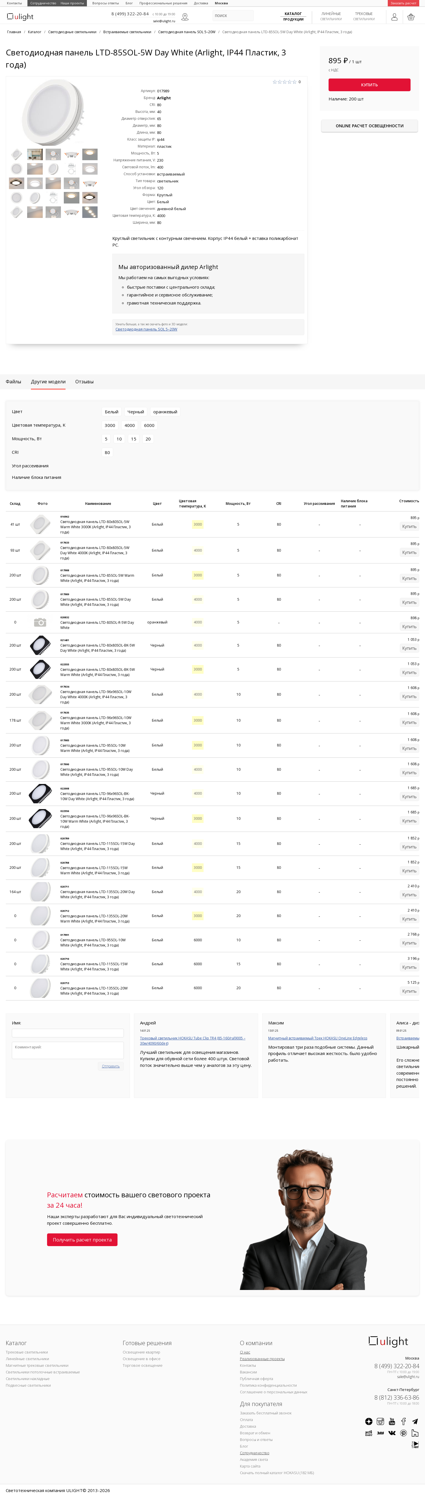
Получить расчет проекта (82, 1240)
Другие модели (48, 381)
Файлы (13, 381)
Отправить (111, 1066)
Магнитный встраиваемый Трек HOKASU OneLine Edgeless (317, 1038)
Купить (369, 84)
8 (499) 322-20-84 (130, 13)
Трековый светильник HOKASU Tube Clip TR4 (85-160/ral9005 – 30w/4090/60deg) (192, 1041)
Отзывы (84, 381)
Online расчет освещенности (370, 125)
